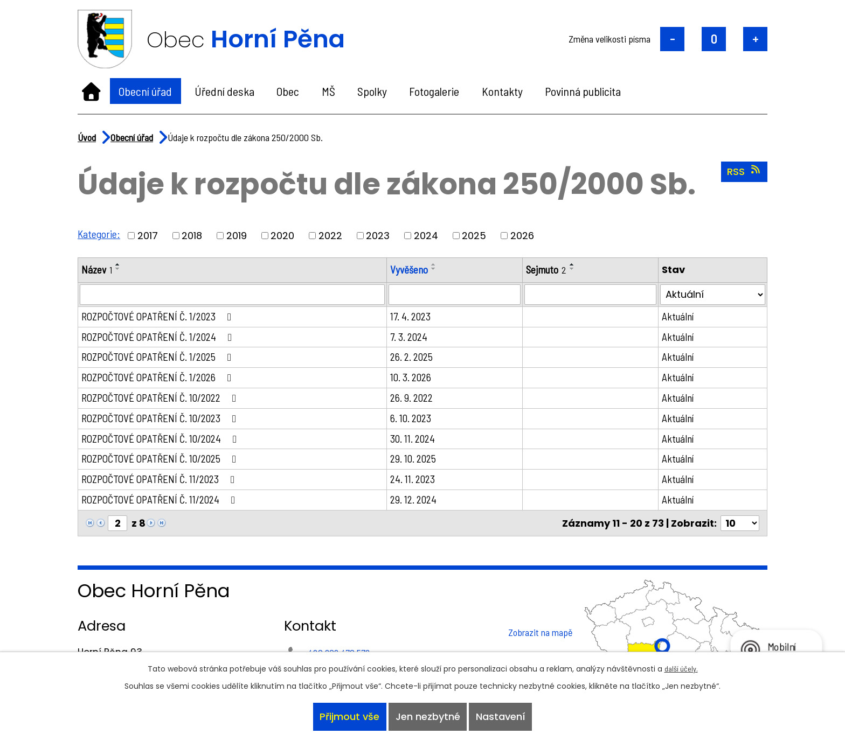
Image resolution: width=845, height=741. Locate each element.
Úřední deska (224, 91)
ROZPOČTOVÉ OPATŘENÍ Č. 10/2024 (163, 442)
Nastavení (502, 716)
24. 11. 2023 (418, 483)
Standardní (714, 39)
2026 (523, 235)
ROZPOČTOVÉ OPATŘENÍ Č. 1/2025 (161, 358)
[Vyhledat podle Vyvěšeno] (459, 295)
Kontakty (502, 91)
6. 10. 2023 (416, 421)
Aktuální (679, 317)
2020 (283, 235)
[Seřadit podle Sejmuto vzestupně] (577, 264)
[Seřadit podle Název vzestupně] (118, 264)
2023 (378, 235)
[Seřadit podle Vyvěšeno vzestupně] (439, 264)
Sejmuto (550, 269)
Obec (287, 91)
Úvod (91, 91)
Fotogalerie (434, 91)
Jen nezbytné (428, 716)
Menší (672, 39)
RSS (744, 171)
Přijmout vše (348, 716)
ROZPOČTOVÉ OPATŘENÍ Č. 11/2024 (163, 504)
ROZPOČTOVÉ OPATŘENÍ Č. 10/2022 (163, 400)
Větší (755, 39)
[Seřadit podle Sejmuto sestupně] (577, 269)
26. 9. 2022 (417, 400)
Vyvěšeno (414, 269)
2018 (192, 235)
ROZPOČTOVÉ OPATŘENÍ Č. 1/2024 (161, 337)
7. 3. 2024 (414, 337)
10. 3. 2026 (416, 379)
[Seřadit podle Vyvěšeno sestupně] (439, 269)
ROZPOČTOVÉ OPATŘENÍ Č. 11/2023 (162, 483)
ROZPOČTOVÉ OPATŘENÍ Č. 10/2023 (163, 421)
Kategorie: (99, 233)
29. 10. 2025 (418, 463)
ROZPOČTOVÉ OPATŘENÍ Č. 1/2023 (161, 317)
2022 (331, 235)
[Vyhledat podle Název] (235, 295)
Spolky (372, 91)
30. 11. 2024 (418, 442)
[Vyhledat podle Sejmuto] (593, 295)
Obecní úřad (145, 91)
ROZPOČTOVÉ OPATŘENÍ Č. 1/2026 (161, 379)
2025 (474, 235)
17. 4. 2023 (416, 317)
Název (97, 269)
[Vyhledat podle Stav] (713, 295)
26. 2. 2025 (417, 358)
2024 (426, 235)
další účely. (681, 666)
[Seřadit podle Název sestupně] (118, 269)
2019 (237, 235)
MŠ (328, 91)
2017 (148, 235)
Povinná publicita (583, 91)
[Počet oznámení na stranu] (740, 528)
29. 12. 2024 (419, 504)
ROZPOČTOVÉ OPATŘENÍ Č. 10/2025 (163, 463)
